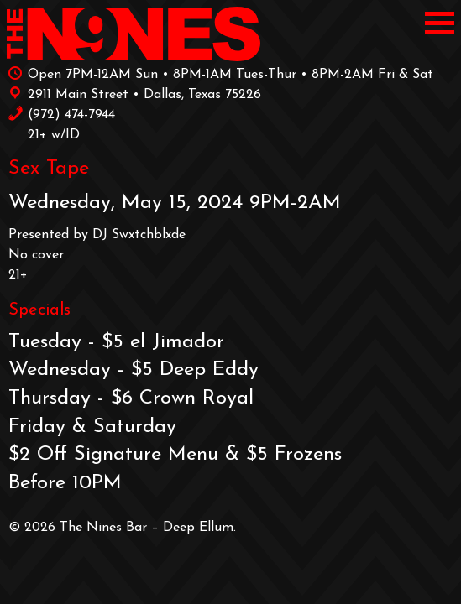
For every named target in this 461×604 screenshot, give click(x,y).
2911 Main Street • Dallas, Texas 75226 (134, 93)
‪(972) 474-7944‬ (61, 113)
